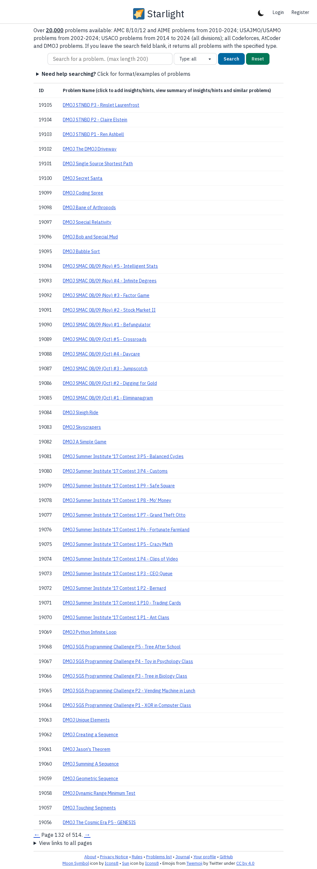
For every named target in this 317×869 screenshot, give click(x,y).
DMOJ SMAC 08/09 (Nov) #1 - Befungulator (107, 325)
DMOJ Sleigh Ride (80, 412)
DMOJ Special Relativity (87, 222)
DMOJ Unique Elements (86, 720)
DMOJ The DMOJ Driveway (90, 149)
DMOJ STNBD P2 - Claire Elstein (95, 120)
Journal (182, 857)
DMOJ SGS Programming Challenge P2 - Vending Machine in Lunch (129, 691)
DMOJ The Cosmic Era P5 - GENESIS (99, 822)
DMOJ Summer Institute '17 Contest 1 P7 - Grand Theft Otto (124, 515)
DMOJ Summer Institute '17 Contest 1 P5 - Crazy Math (118, 544)
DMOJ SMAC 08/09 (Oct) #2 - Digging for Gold (110, 383)
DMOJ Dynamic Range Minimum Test (99, 793)
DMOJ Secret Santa (83, 178)
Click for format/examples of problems (116, 74)
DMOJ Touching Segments (89, 808)
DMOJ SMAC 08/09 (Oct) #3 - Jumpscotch (105, 369)
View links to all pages (65, 843)
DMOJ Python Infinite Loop (90, 632)
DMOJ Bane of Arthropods (89, 207)
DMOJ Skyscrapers (82, 427)
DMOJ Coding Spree (83, 193)
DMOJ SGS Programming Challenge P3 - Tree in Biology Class (125, 676)
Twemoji (194, 863)
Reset (258, 59)
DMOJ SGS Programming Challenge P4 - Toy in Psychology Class (128, 661)
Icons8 (111, 863)
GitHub (226, 857)
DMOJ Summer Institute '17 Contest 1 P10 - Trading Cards (122, 603)
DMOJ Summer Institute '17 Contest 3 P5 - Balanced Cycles (123, 456)
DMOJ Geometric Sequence (90, 778)
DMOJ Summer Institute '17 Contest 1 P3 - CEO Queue (117, 574)
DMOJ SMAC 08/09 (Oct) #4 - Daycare (101, 354)
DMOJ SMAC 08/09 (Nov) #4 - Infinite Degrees (110, 281)
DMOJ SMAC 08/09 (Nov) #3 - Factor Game (106, 295)
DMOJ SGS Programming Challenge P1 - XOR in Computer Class (127, 705)
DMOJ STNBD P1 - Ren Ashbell (93, 134)
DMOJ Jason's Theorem (86, 749)
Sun (125, 863)
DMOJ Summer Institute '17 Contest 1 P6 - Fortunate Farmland (126, 530)
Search (231, 59)
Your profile (204, 857)
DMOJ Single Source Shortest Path (98, 164)
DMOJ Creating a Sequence (90, 735)
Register (300, 12)
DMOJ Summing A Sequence (91, 764)
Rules (137, 857)
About (90, 857)
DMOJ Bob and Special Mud (90, 237)
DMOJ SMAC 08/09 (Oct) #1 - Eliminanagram (108, 398)
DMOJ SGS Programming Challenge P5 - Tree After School (122, 647)
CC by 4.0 (245, 863)
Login (278, 12)
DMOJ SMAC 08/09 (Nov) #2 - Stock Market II (109, 310)
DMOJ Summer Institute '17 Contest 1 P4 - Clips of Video (120, 559)
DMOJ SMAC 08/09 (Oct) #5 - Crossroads (104, 339)
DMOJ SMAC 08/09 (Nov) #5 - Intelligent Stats (110, 266)
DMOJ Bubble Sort (81, 251)
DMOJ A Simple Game (84, 442)
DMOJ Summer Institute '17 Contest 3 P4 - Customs (115, 471)
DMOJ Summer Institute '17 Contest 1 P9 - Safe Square (119, 486)
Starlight (165, 14)
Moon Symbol (75, 863)
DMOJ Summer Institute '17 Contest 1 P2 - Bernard (114, 588)
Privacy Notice (114, 857)
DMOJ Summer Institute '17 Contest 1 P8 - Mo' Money (117, 500)
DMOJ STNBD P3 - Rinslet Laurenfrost (101, 105)
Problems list (159, 857)
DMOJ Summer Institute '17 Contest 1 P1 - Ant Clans (116, 617)
